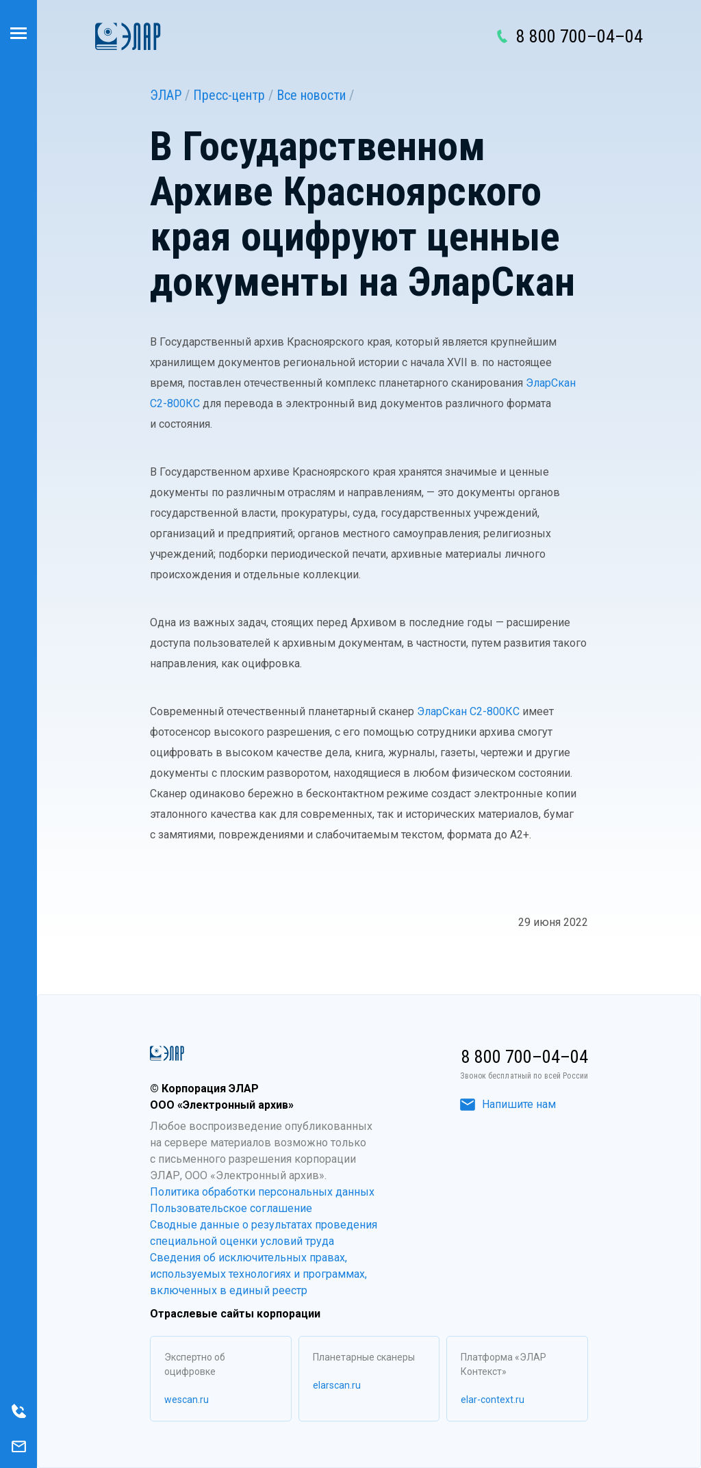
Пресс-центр (229, 95)
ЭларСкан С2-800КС (468, 711)
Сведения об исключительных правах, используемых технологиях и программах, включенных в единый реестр (258, 1274)
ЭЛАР (165, 95)
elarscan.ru (337, 1385)
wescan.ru (186, 1399)
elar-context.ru (492, 1399)
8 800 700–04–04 (579, 36)
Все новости (311, 95)
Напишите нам (508, 1104)
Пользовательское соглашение (231, 1208)
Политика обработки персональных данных (262, 1191)
